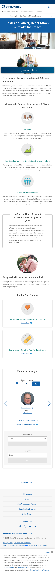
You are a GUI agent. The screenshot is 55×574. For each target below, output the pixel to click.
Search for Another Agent (27, 420)
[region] (27, 561)
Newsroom (27, 494)
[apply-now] (27, 455)
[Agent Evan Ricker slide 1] (27, 403)
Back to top (26, 482)
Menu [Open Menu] (49, 7)
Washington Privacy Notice (38, 545)
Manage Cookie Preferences (39, 570)
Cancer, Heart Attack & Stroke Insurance (26, 16)
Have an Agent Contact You (25, 425)
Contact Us (27, 521)
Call (36, 70)
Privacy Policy (7, 543)
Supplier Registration (27, 509)
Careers (27, 499)
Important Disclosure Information (16, 533)
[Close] (50, 551)
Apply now (28, 451)
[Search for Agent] (36, 384)
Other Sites (26, 514)
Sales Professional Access (26, 504)
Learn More (25, 323)
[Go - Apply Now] (27, 460)
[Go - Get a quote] (27, 444)
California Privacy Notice (22, 543)
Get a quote (27, 434)
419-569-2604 (27, 413)
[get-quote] (27, 438)
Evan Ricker (25, 408)
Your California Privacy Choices (13, 545)
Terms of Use (22, 567)
